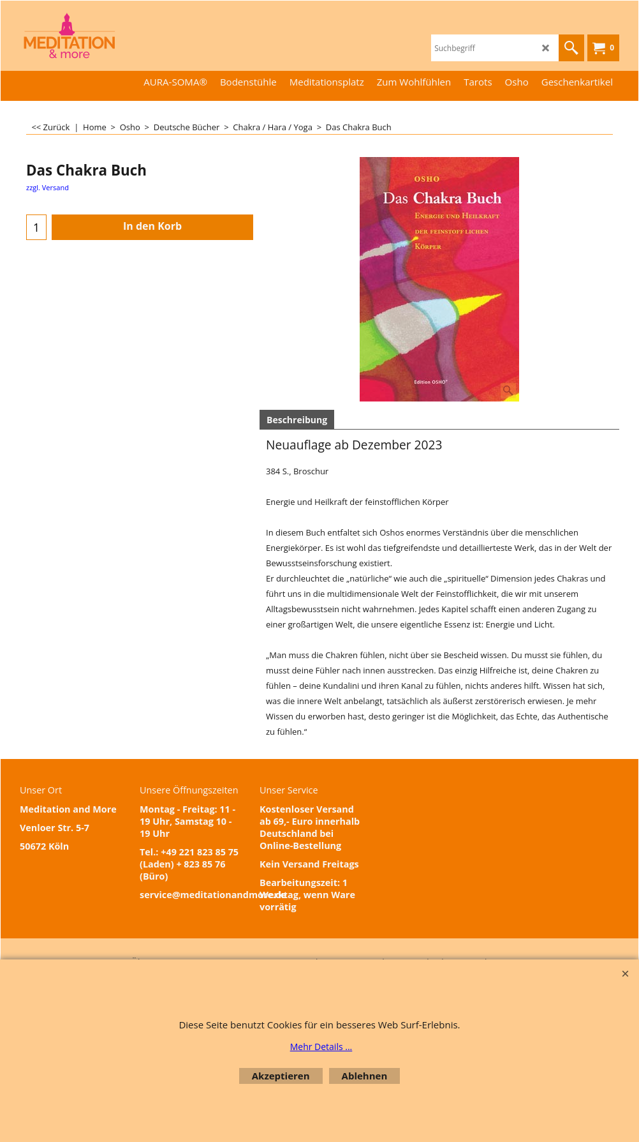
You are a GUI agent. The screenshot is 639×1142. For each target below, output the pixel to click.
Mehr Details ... (321, 1047)
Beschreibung (297, 420)
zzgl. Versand (47, 187)
